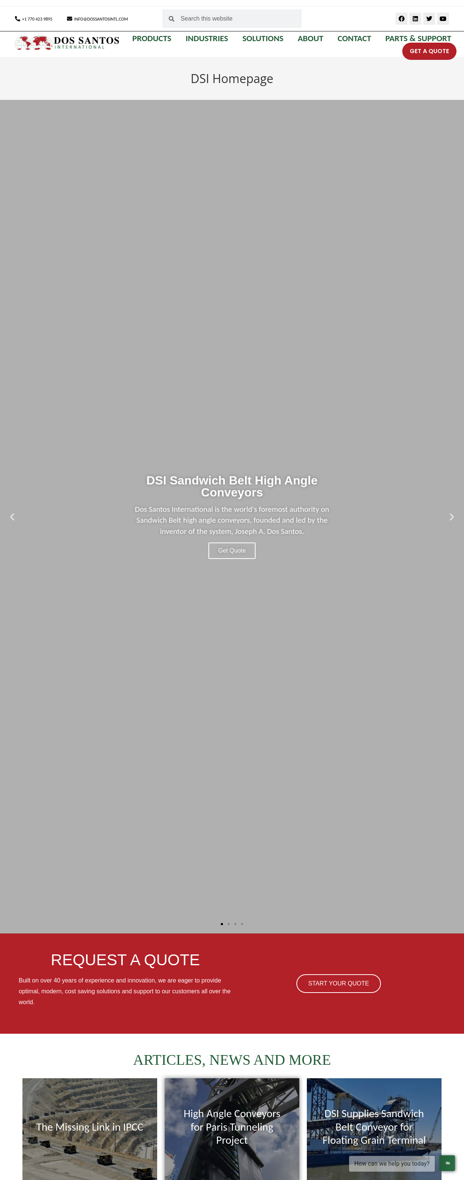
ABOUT (312, 38)
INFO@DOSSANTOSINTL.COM (101, 19)
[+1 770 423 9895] (17, 18)
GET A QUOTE (429, 51)
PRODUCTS (153, 38)
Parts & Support (418, 38)
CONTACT (356, 38)
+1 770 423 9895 (37, 19)
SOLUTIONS (264, 38)
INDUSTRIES (209, 38)
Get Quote (232, 550)
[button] (12, 517)
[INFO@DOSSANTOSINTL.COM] (69, 18)
